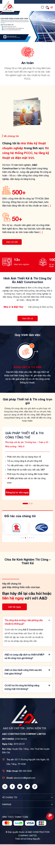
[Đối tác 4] (41, 528)
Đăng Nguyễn (33, 839)
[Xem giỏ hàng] (47, 7)
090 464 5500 (25, 771)
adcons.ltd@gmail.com (24, 778)
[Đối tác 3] (16, 528)
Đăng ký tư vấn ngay (17, 492)
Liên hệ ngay (14, 607)
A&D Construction (11, 809)
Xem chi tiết (12, 242)
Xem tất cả (27, 318)
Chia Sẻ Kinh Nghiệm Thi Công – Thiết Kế (28, 561)
